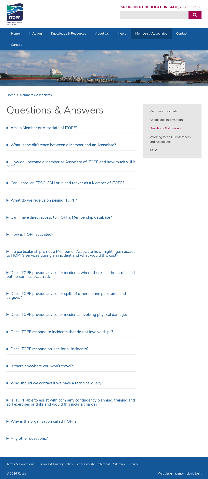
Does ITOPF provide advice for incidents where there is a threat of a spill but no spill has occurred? (70, 274)
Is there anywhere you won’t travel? (42, 366)
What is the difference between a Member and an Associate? (63, 145)
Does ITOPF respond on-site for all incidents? (50, 349)
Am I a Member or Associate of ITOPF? (44, 128)
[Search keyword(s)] (154, 15)
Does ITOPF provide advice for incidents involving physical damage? (69, 314)
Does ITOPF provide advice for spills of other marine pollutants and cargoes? (66, 295)
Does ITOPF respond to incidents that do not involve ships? (62, 332)
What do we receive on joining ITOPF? (44, 200)
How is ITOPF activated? (32, 234)
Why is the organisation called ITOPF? (43, 421)
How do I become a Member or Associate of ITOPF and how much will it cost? (70, 164)
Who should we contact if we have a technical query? (57, 383)
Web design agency (171, 473)
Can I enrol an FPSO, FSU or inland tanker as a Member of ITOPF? (67, 183)
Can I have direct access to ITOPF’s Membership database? (61, 217)
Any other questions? (29, 438)
